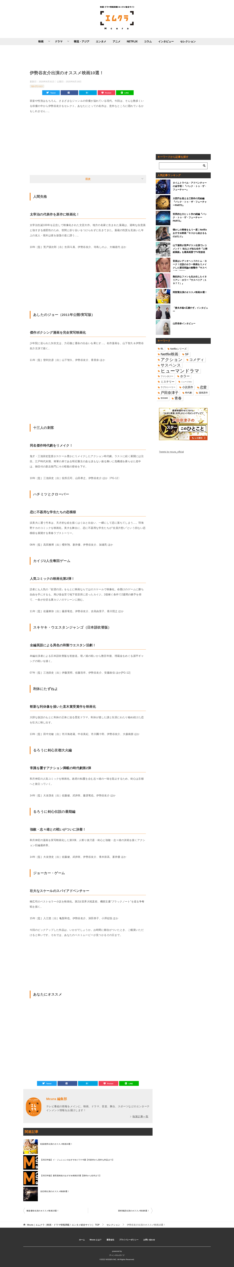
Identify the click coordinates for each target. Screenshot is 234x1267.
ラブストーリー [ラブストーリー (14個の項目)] (168, 387)
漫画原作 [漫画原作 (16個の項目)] (203, 392)
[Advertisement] (88, 57)
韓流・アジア (81, 41)
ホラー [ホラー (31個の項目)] (185, 376)
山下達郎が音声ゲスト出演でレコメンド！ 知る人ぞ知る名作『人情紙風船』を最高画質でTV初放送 (190, 248)
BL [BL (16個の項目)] (162, 348)
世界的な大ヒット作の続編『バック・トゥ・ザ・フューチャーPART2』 (190, 217)
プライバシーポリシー (128, 1240)
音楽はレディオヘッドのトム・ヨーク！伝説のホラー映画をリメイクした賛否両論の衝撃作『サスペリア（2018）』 (190, 265)
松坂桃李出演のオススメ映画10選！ (56, 1144)
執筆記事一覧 (140, 1116)
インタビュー (166, 41)
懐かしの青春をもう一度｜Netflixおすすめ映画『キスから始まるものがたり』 (190, 233)
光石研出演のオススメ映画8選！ (54, 1191)
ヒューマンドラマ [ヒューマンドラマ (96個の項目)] (180, 370)
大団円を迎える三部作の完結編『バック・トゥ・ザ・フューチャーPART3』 (190, 201)
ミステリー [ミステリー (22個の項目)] (167, 381)
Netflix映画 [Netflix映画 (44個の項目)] (169, 354)
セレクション (188, 41)
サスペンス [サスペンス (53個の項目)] (171, 365)
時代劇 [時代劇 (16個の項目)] (188, 392)
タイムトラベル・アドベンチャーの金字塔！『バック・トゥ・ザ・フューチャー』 (190, 186)
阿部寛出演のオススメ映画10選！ (190, 292)
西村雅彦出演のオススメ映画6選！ (133, 1211)
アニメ (116, 41)
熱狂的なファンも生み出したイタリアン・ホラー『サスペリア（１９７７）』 (190, 280)
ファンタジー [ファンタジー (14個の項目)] (167, 376)
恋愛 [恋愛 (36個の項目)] (203, 387)
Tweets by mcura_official (171, 451)
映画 (40, 41)
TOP (63, 1224)
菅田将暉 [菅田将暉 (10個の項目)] (164, 398)
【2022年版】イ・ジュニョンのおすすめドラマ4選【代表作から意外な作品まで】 (77, 1160)
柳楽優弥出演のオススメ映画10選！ (43, 1211)
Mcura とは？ (96, 1240)
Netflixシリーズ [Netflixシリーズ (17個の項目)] (178, 348)
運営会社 (110, 1240)
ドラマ (59, 41)
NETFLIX (132, 41)
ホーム (82, 1240)
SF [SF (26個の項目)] (187, 354)
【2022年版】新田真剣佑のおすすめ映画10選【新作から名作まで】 (70, 1175)
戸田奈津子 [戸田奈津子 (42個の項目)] (169, 393)
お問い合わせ (149, 1240)
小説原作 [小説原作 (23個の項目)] (187, 387)
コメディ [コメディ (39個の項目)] (196, 360)
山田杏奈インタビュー (184, 323)
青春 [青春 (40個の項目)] (178, 398)
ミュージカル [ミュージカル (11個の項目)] (186, 382)
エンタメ (101, 41)
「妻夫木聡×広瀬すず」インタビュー (190, 310)
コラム (148, 41)
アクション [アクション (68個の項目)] (171, 359)
